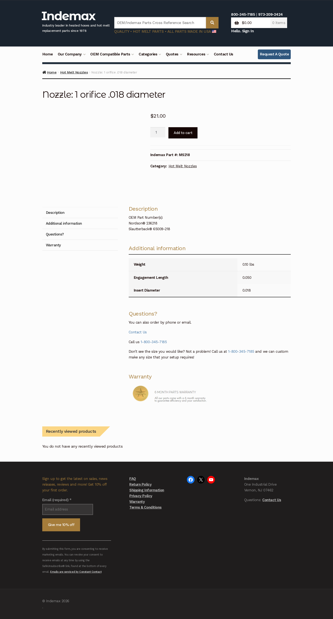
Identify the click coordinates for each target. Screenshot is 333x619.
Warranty (137, 501)
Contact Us (223, 54)
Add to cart (183, 133)
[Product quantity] (157, 132)
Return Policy (140, 484)
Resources (196, 54)
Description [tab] (55, 212)
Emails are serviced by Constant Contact (76, 571)
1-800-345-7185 (154, 342)
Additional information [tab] (64, 223)
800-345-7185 (243, 14)
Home (47, 54)
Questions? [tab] (55, 234)
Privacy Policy (140, 496)
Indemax (68, 15)
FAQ (132, 479)
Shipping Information (146, 490)
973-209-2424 (270, 14)
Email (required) (57, 500)
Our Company (70, 54)
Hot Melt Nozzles (74, 72)
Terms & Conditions (145, 507)
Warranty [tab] (53, 245)
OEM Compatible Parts (110, 54)
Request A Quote (274, 54)
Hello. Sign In (242, 31)
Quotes (172, 54)
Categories (148, 54)
